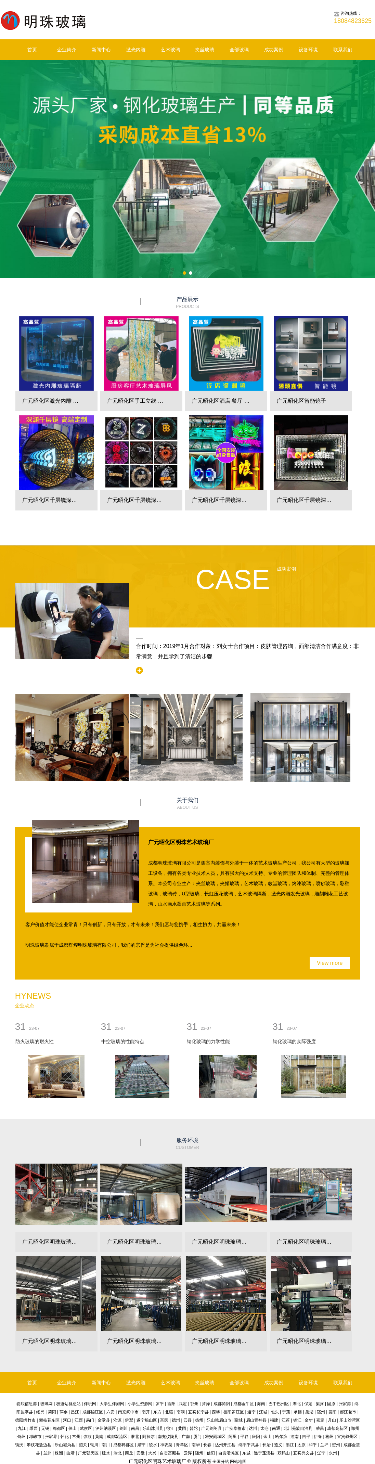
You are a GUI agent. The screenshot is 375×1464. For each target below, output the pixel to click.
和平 (313, 1444)
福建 (274, 1420)
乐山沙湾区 (349, 1420)
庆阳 (256, 1436)
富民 (164, 1420)
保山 (72, 1428)
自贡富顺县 (170, 1453)
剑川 (123, 1428)
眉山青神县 (256, 1420)
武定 (183, 1403)
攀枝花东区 (49, 1420)
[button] (184, 273)
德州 (176, 1420)
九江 (22, 1428)
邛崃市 (35, 1436)
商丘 (129, 1453)
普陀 (194, 1428)
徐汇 (170, 1428)
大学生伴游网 (112, 1403)
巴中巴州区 (279, 1403)
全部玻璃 (239, 49)
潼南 (294, 1436)
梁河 (320, 1403)
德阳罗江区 (233, 1412)
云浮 (188, 1453)
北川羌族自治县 (298, 1428)
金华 (309, 1420)
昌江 (75, 1412)
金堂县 (104, 1420)
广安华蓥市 (235, 1428)
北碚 (169, 1412)
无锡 (45, 1428)
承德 (298, 1412)
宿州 (321, 1412)
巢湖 (309, 1412)
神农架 (166, 1444)
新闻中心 (101, 49)
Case (232, 579)
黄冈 (182, 1428)
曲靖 (70, 1453)
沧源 (117, 1420)
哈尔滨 (281, 1436)
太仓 (264, 1428)
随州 (199, 1453)
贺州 (336, 1444)
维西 (33, 1428)
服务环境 (187, 1144)
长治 (266, 1444)
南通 (276, 1428)
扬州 (199, 1420)
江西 (79, 1420)
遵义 (278, 1444)
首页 (32, 49)
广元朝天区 (88, 1453)
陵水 (153, 1444)
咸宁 (141, 1444)
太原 (301, 1444)
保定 (308, 1403)
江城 (263, 1412)
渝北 (118, 1453)
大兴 (152, 1453)
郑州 (355, 1428)
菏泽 (206, 1403)
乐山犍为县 (65, 1444)
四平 (306, 1436)
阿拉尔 (148, 1436)
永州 (333, 1453)
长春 (207, 1444)
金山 (267, 1436)
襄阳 (332, 1412)
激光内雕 (135, 49)
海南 (261, 1403)
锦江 (297, 1420)
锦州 (21, 1436)
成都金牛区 (243, 1403)
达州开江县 (225, 1444)
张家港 (345, 1403)
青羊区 (182, 1444)
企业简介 (66, 49)
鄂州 (194, 1403)
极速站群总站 (68, 1403)
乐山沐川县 (153, 1428)
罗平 (160, 1403)
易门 (90, 1420)
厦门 (197, 1436)
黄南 (99, 1436)
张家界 (51, 1436)
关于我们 (187, 804)
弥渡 (87, 1436)
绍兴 (40, 1412)
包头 (275, 1412)
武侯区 (86, 1428)
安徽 (141, 1453)
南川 (106, 1444)
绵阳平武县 (248, 1444)
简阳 (52, 1412)
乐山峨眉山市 (219, 1420)
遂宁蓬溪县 (264, 1453)
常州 (76, 1436)
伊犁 (129, 1420)
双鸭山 (283, 1453)
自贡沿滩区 (228, 1453)
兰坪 (324, 1444)
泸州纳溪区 (105, 1428)
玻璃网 (46, 1403)
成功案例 (273, 49)
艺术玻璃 (170, 49)
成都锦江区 (92, 1412)
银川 (94, 1444)
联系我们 (342, 49)
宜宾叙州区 (347, 1436)
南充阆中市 (128, 1412)
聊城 (238, 1420)
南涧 (181, 1412)
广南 (186, 1436)
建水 (106, 1453)
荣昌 (320, 1428)
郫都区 (59, 1428)
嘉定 (320, 1420)
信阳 (211, 1453)
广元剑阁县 (211, 1428)
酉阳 (171, 1403)
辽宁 (321, 1453)
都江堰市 (348, 1412)
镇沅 (19, 1444)
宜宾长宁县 (198, 1412)
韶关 (83, 1444)
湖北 (297, 1403)
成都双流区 (117, 1436)
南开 (146, 1412)
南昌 (135, 1428)
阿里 (233, 1436)
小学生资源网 (140, 1403)
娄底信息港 (26, 1403)
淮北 (135, 1436)
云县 (187, 1420)
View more (329, 963)
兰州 (47, 1453)
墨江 (290, 1444)
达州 (253, 1428)
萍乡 (64, 1412)
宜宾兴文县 (303, 1453)
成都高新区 (337, 1428)
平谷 (244, 1436)
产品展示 (187, 303)
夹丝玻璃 (204, 49)
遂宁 (251, 1412)
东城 (246, 1453)
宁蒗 (286, 1412)
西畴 (216, 1412)
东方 (157, 1412)
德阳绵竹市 (25, 1420)
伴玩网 (90, 1403)
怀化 (65, 1436)
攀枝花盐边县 (39, 1444)
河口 (67, 1420)
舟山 (332, 1420)
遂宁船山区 (147, 1420)
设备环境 (308, 49)
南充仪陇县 (168, 1436)
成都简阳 (222, 1403)
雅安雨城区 (215, 1436)
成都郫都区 (123, 1444)
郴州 (329, 1436)
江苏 (286, 1420)
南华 (196, 1444)
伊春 (318, 1436)
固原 (331, 1403)
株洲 (59, 1453)
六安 (110, 1412)
